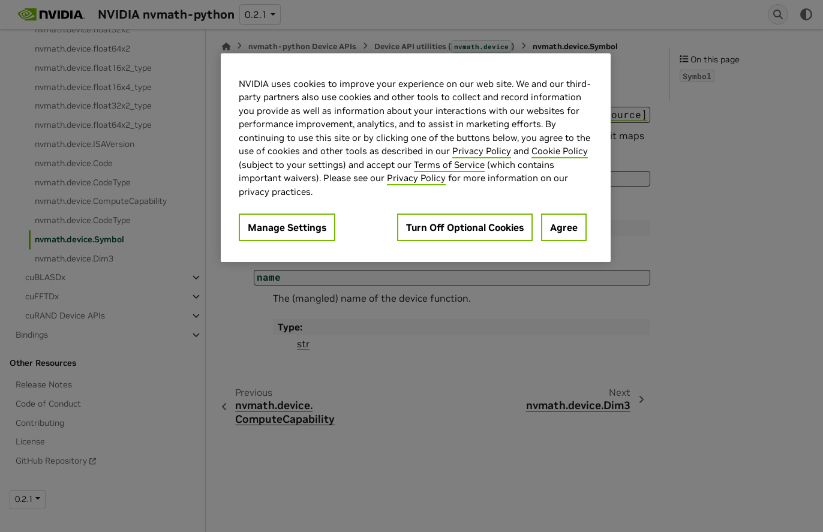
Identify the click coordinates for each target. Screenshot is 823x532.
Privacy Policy (481, 151)
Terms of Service (449, 164)
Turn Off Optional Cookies (465, 227)
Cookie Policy (559, 151)
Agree (564, 227)
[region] (416, 158)
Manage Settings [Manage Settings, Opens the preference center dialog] (287, 227)
